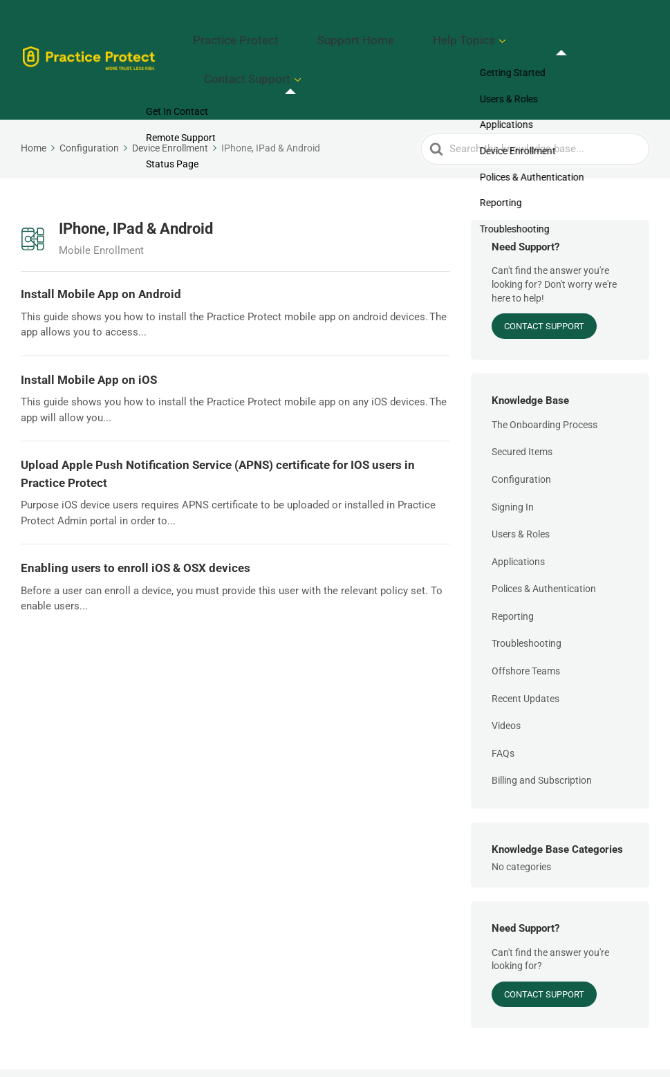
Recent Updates (525, 649)
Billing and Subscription (542, 731)
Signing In (513, 457)
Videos (506, 677)
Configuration (521, 430)
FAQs (503, 704)
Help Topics (497, 35)
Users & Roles (521, 484)
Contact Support (595, 35)
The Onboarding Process (544, 375)
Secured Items (522, 403)
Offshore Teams (526, 621)
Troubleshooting (526, 594)
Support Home (414, 35)
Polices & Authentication (544, 540)
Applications (518, 512)
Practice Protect (321, 35)
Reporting (513, 567)
